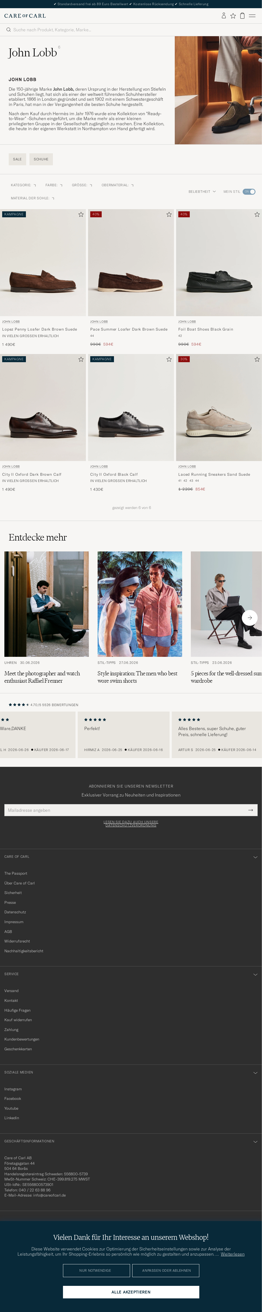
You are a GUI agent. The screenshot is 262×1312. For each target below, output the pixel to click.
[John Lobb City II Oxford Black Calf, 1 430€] (131, 423)
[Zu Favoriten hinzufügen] (80, 215)
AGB (8, 931)
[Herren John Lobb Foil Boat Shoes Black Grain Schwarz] (219, 262)
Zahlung (11, 1029)
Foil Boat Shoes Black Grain (205, 329)
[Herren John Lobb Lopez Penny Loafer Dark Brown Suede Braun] (43, 262)
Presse (10, 902)
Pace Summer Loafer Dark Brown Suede (128, 329)
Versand (11, 990)
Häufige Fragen (17, 1010)
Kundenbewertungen (21, 1039)
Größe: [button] (82, 185)
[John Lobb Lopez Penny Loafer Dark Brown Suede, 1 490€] (43, 278)
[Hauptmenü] (252, 15)
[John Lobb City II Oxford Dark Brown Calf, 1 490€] (43, 423)
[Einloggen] (224, 16)
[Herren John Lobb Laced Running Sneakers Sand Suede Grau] (219, 407)
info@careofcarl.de (49, 1195)
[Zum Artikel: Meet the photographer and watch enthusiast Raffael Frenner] (46, 617)
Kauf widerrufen (18, 1019)
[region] (131, 735)
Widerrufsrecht (17, 941)
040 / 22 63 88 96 (34, 1190)
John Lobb (11, 322)
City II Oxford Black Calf (114, 474)
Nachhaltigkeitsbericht (23, 950)
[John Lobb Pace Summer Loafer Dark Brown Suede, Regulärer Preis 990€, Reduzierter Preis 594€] (131, 278)
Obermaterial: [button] (118, 185)
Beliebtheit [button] (202, 192)
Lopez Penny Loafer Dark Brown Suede (39, 329)
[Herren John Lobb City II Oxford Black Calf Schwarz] (131, 407)
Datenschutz (15, 912)
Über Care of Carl (19, 883)
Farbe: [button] (54, 185)
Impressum (13, 921)
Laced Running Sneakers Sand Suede (214, 474)
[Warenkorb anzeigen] (242, 15)
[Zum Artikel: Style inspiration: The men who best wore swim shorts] (140, 617)
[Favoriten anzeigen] (233, 16)
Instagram (13, 1089)
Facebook (12, 1098)
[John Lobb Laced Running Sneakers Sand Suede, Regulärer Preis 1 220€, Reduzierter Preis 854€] (219, 423)
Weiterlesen (233, 1254)
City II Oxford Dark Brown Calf (32, 474)
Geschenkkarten (18, 1048)
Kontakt (11, 1000)
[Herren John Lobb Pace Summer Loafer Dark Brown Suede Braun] (131, 262)
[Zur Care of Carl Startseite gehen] (25, 16)
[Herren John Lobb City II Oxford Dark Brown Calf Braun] (43, 407)
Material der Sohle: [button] (33, 198)
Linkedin (11, 1117)
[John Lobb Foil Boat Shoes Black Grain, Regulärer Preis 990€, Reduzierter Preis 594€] (219, 278)
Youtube (11, 1108)
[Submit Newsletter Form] (250, 810)
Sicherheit (13, 892)
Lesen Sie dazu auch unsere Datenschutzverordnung (131, 823)
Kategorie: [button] (24, 185)
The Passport (15, 873)
